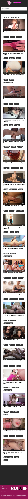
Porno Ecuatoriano (8, 323)
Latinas (5, 79)
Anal (5, 320)
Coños (5, 210)
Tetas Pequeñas (7, 256)
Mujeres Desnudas (14, 411)
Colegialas (6, 168)
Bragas (5, 58)
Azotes (5, 125)
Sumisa (5, 460)
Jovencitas (12, 366)
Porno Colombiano (8, 82)
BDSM (11, 125)
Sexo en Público (19, 210)
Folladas (6, 411)
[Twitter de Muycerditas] (21, 488)
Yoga (17, 232)
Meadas (16, 457)
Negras (18, 366)
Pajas (11, 103)
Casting (5, 366)
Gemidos (6, 36)
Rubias (20, 189)
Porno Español (13, 189)
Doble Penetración (8, 457)
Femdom (17, 125)
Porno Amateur (12, 320)
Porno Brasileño (13, 299)
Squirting (20, 146)
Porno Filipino (20, 344)
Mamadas (19, 36)
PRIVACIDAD (4, 488)
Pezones (12, 79)
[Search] (14, 9)
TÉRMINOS (4, 487)
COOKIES (3, 489)
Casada (6, 103)
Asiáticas (6, 253)
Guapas (12, 36)
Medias (11, 232)
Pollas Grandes (14, 387)
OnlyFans (12, 58)
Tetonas (21, 299)
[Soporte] (25, 488)
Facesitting (6, 146)
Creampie (12, 210)
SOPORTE (3, 491)
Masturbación (7, 277)
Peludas (17, 103)
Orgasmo (19, 58)
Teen (22, 168)
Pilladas (14, 277)
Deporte (6, 232)
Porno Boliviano (14, 168)
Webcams (21, 277)
